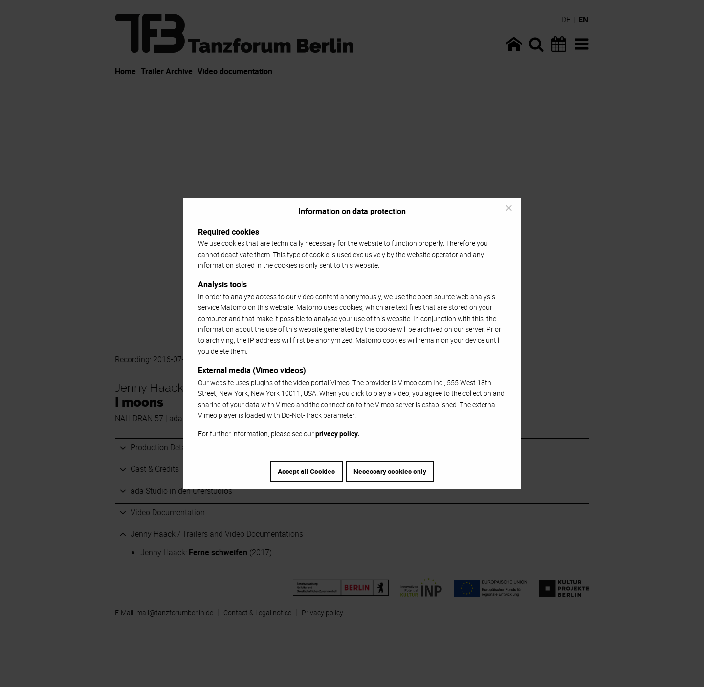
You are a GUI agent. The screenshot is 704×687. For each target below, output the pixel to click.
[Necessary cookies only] (508, 208)
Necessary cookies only (389, 471)
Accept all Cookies (306, 471)
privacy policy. (337, 433)
